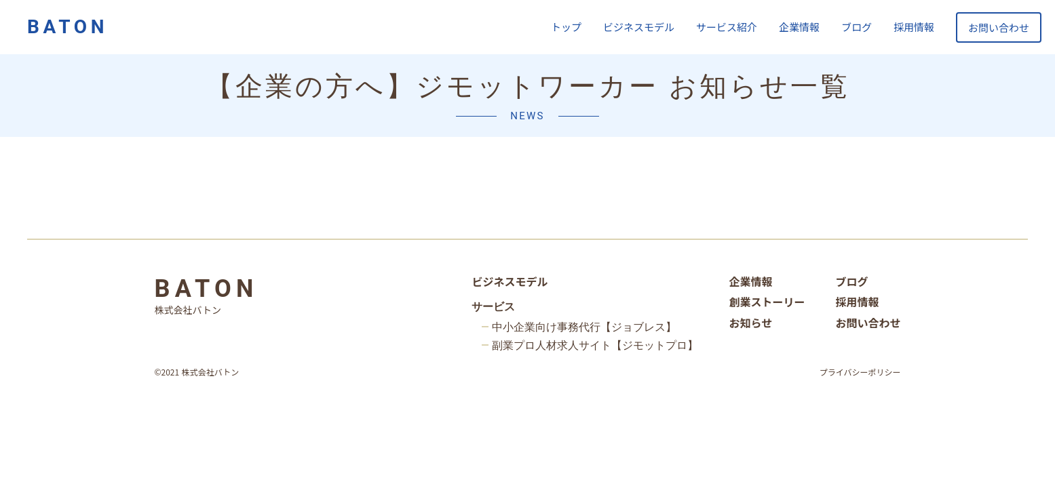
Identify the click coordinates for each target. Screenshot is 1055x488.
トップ (566, 27)
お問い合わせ (998, 27)
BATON (67, 27)
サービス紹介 (726, 27)
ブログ (856, 27)
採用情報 (914, 27)
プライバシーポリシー (860, 372)
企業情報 (799, 27)
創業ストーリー (767, 301)
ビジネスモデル (638, 27)
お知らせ (750, 322)
